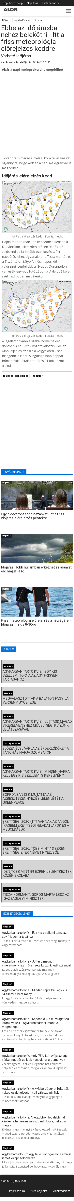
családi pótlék (50, 3)
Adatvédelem (61, 1191)
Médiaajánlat (39, 1191)
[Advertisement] (37, 114)
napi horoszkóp (13, 3)
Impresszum (17, 1191)
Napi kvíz (32, 3)
